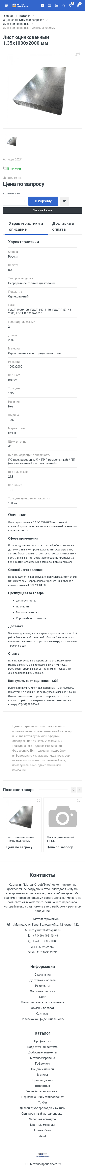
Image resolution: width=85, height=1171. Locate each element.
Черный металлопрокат (42, 1091)
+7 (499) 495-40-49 (45, 935)
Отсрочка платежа (42, 991)
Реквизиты (42, 986)
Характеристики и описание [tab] (26, 226)
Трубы (42, 1102)
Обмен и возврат (42, 1008)
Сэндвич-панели (42, 1069)
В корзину (43, 201)
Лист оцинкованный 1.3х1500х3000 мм (20, 839)
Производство (42, 1080)
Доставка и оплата (42, 980)
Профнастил (42, 1041)
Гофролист (42, 1063)
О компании (43, 974)
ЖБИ (42, 1136)
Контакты (42, 1013)
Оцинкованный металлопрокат (42, 1113)
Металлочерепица (42, 1058)
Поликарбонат (43, 1130)
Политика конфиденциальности (42, 1019)
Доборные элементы (42, 1052)
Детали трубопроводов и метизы (43, 1108)
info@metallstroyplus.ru (45, 930)
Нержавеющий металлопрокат (42, 1097)
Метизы (42, 1074)
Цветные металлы (42, 1125)
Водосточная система (42, 1047)
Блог (42, 997)
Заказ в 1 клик (42, 210)
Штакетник (42, 1086)
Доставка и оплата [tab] (63, 226)
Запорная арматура (42, 1119)
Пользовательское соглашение (42, 1002)
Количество (11, 193)
